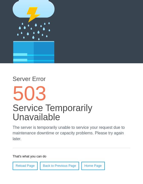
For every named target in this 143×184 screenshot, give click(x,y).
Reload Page (25, 166)
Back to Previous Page (59, 166)
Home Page (93, 166)
